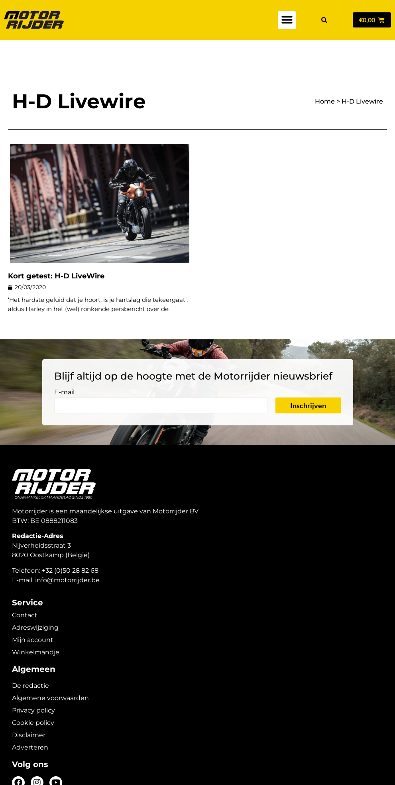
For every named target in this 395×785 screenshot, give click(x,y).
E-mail (64, 364)
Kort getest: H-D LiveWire (56, 248)
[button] (287, 20)
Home (325, 73)
